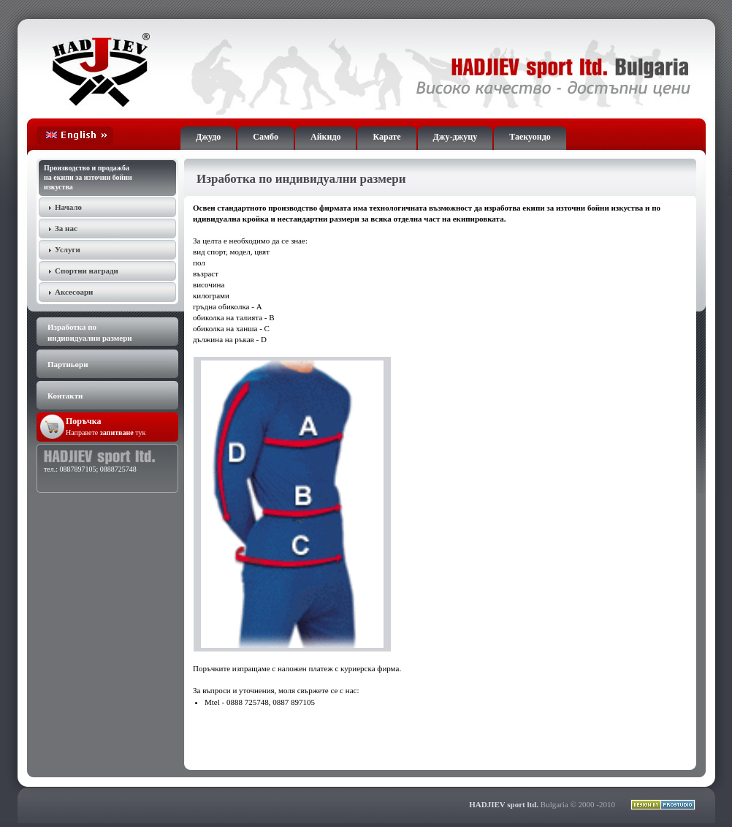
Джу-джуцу (455, 137)
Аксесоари (74, 291)
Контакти (65, 395)
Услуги (67, 249)
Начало (68, 207)
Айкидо (325, 137)
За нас (66, 228)
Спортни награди (86, 270)
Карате (386, 137)
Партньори (67, 364)
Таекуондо (529, 137)
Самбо (265, 137)
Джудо (208, 137)
